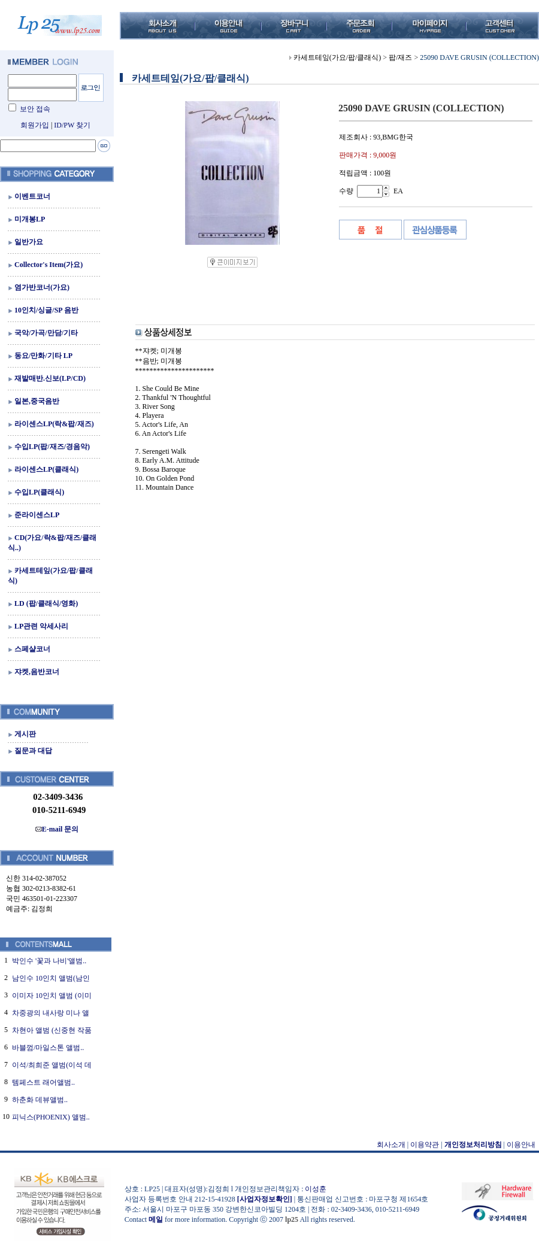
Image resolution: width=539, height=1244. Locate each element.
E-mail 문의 (57, 829)
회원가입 (34, 125)
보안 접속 (35, 109)
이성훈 (315, 1189)
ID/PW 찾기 (72, 125)
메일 (156, 1219)
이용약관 (424, 1144)
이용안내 (521, 1144)
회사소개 (391, 1144)
